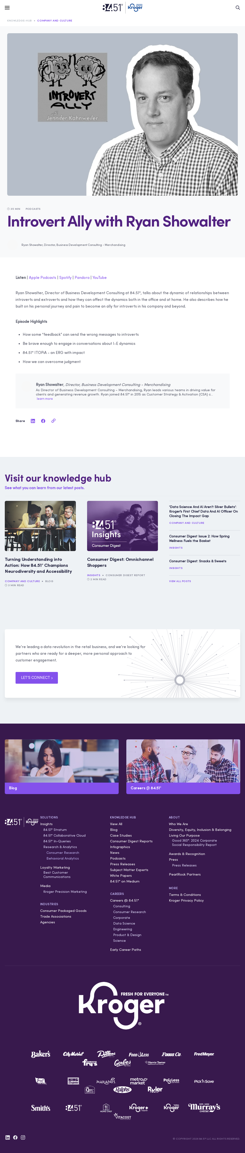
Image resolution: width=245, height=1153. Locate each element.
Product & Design (127, 935)
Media (45, 885)
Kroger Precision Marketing (65, 891)
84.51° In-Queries (57, 841)
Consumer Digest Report (125, 575)
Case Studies (121, 835)
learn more (45, 398)
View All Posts (180, 581)
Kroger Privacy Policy (186, 900)
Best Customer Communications (57, 874)
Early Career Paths (125, 949)
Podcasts (118, 858)
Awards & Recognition (187, 853)
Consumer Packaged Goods (63, 910)
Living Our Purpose (184, 835)
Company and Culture (54, 20)
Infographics (120, 846)
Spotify (65, 277)
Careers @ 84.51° (124, 900)
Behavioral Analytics (62, 858)
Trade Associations (55, 916)
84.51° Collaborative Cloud (64, 835)
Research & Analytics (60, 847)
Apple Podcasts (42, 277)
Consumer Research (62, 852)
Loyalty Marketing (55, 867)
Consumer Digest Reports (131, 841)
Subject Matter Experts (129, 869)
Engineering (122, 929)
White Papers (121, 875)
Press (173, 859)
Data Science (124, 923)
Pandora (82, 277)
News (114, 852)
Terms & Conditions (185, 894)
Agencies (47, 922)
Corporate (121, 917)
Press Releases (122, 864)
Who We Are (178, 824)
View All (116, 824)
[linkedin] (33, 421)
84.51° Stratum (55, 830)
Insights (93, 575)
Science (119, 940)
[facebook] (43, 421)
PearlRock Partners (185, 874)
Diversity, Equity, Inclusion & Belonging (200, 829)
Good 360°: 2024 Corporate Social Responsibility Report (194, 842)
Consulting (121, 906)
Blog (49, 581)
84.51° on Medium (124, 881)
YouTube (99, 277)
